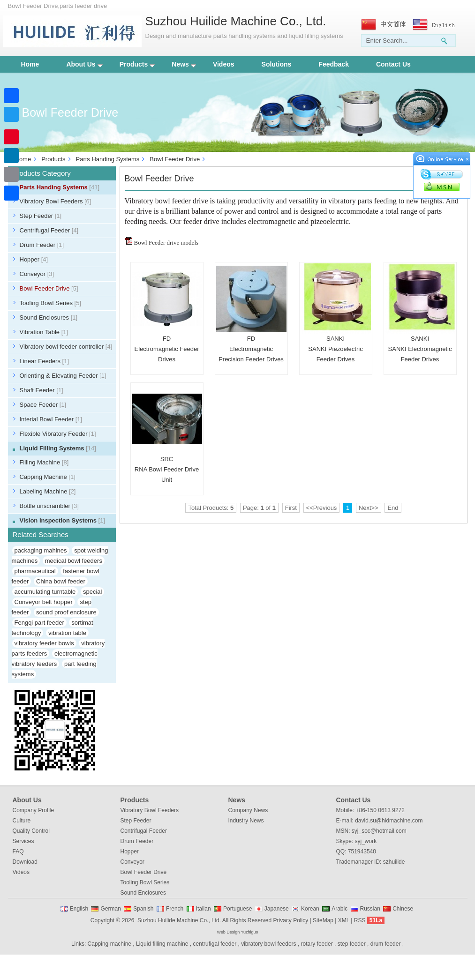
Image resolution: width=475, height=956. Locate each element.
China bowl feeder (60, 581)
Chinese (402, 908)
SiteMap (323, 920)
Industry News (246, 820)
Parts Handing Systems (108, 159)
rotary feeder (317, 944)
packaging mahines (41, 550)
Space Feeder (43, 404)
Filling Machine (44, 462)
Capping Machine (47, 476)
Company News (248, 810)
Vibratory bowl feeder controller (66, 346)
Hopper (34, 259)
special (92, 591)
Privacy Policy (290, 920)
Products (137, 64)
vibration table (67, 632)
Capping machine (109, 944)
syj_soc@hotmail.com (379, 831)
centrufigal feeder (214, 944)
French (174, 908)
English (79, 908)
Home (30, 64)
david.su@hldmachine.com (388, 820)
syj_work (366, 841)
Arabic (339, 908)
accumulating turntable (45, 591)
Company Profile (33, 810)
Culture (22, 820)
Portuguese (237, 908)
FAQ (18, 851)
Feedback (333, 64)
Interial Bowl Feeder (51, 419)
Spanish (143, 908)
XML (343, 920)
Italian (203, 908)
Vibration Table (44, 332)
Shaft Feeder (41, 390)
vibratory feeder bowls (44, 643)
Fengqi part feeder (39, 622)
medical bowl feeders (73, 560)
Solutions (277, 64)
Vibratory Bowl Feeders (55, 201)
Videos (223, 64)
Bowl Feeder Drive (175, 159)
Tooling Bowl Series (51, 302)
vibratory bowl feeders (268, 944)
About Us (84, 64)
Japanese (276, 908)
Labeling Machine (48, 491)
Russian (370, 908)
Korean (310, 908)
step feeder (352, 944)
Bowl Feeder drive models (166, 242)
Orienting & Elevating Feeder (63, 375)
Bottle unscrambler (49, 505)
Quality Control (31, 831)
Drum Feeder (42, 244)
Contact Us (393, 64)
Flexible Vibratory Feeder (58, 433)
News (184, 64)
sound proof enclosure (66, 612)
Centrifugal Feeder (49, 230)
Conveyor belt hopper (44, 601)
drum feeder (385, 944)
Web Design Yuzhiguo (237, 932)
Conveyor (37, 273)
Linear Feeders (44, 361)
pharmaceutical (35, 571)
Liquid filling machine (162, 944)
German (110, 908)
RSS (360, 920)
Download (25, 862)
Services (23, 841)
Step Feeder (41, 215)
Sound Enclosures (49, 317)
